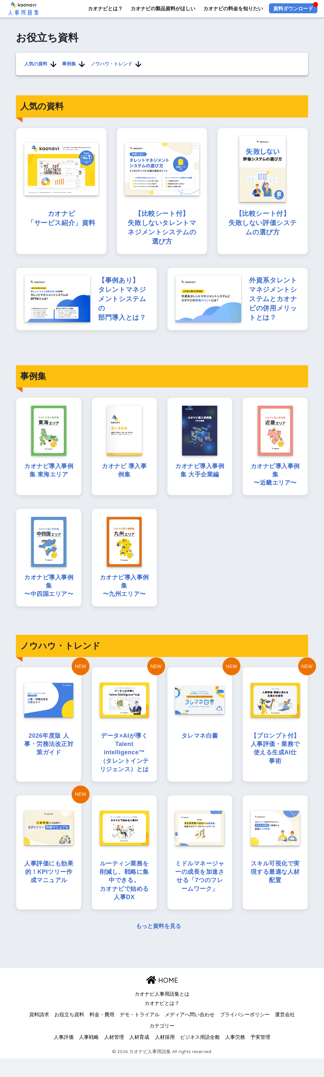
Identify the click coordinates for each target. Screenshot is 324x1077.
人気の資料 (35, 63)
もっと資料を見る (158, 945)
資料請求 (39, 1033)
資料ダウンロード (293, 8)
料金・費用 (102, 1033)
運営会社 (285, 1033)
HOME (162, 999)
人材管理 (114, 1055)
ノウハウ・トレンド (111, 63)
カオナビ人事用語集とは (162, 1013)
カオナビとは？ (105, 8)
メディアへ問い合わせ (190, 1033)
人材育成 (139, 1055)
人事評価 (64, 1055)
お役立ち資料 (69, 1033)
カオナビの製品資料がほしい (163, 8)
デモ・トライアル (140, 1033)
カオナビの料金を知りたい (233, 8)
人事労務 (235, 1055)
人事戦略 (89, 1055)
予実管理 (260, 1055)
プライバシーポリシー (245, 1033)
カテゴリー (162, 1044)
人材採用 (165, 1055)
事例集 (69, 63)
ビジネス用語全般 (200, 1055)
